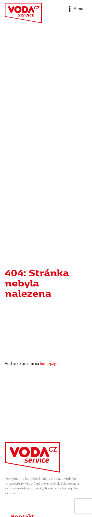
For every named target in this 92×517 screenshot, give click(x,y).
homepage (49, 364)
